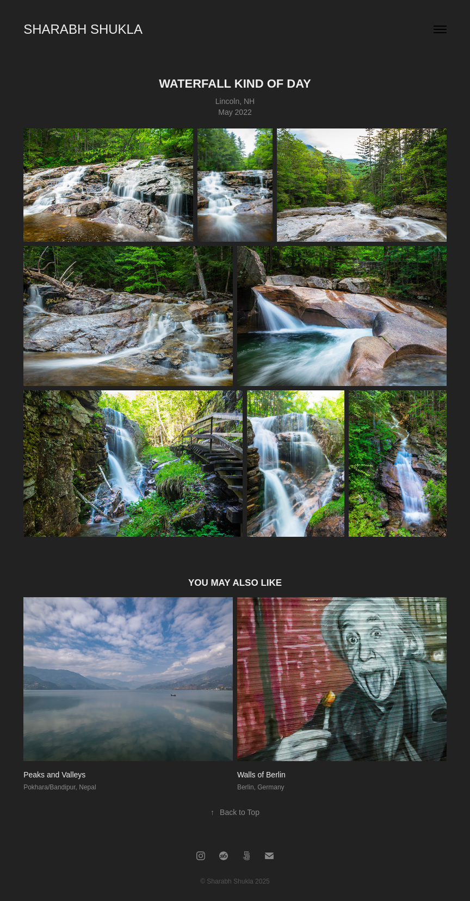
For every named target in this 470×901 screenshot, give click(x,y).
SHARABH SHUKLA (83, 29)
